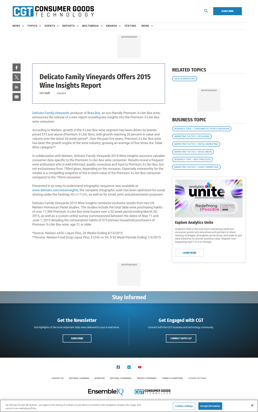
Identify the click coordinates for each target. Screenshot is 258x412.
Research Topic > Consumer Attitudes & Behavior (201, 128)
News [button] (16, 25)
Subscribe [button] (77, 338)
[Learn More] (209, 199)
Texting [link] (130, 25)
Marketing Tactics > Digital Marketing (196, 144)
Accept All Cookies (210, 406)
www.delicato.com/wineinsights (55, 190)
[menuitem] (20, 26)
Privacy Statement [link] (147, 378)
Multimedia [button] (90, 25)
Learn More (189, 252)
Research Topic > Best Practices (192, 159)
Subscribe (227, 11)
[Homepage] (53, 11)
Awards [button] (111, 25)
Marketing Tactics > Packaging (192, 136)
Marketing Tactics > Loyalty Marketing (196, 167)
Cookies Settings (197, 378)
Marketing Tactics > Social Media (193, 152)
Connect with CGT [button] (181, 338)
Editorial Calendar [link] (79, 378)
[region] (129, 406)
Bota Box (93, 113)
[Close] (252, 405)
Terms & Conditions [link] (172, 378)
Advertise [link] (99, 378)
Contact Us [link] (58, 378)
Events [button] (50, 25)
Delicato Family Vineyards (50, 113)
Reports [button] (68, 25)
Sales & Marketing (184, 78)
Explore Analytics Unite (194, 222)
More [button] (145, 25)
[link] (17, 67)
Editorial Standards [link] (121, 378)
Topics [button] (32, 25)
